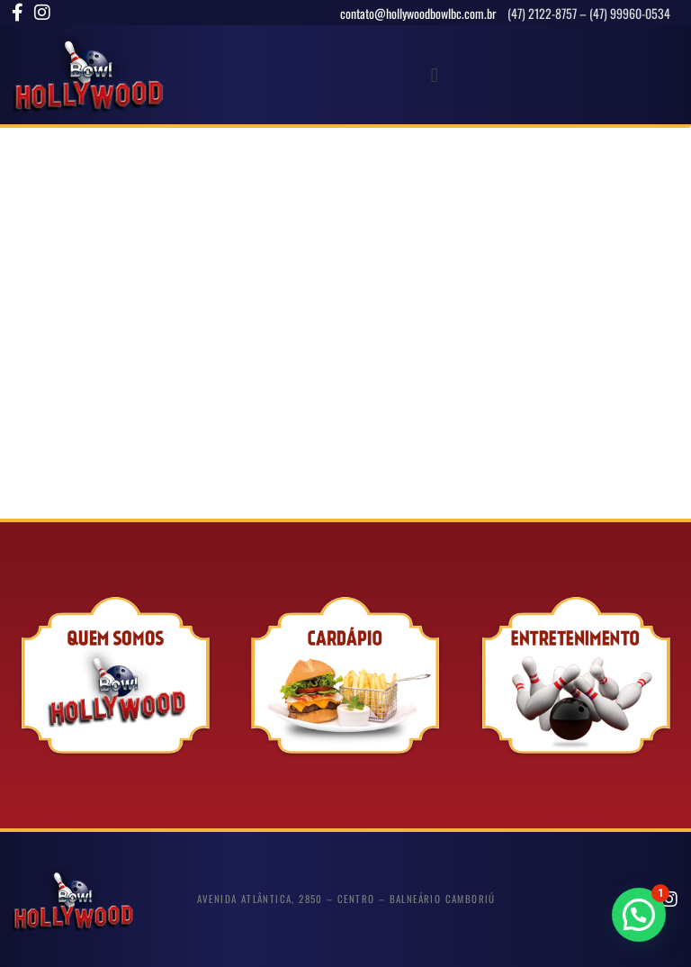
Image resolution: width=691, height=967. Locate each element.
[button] (434, 75)
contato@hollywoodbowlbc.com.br (419, 13)
